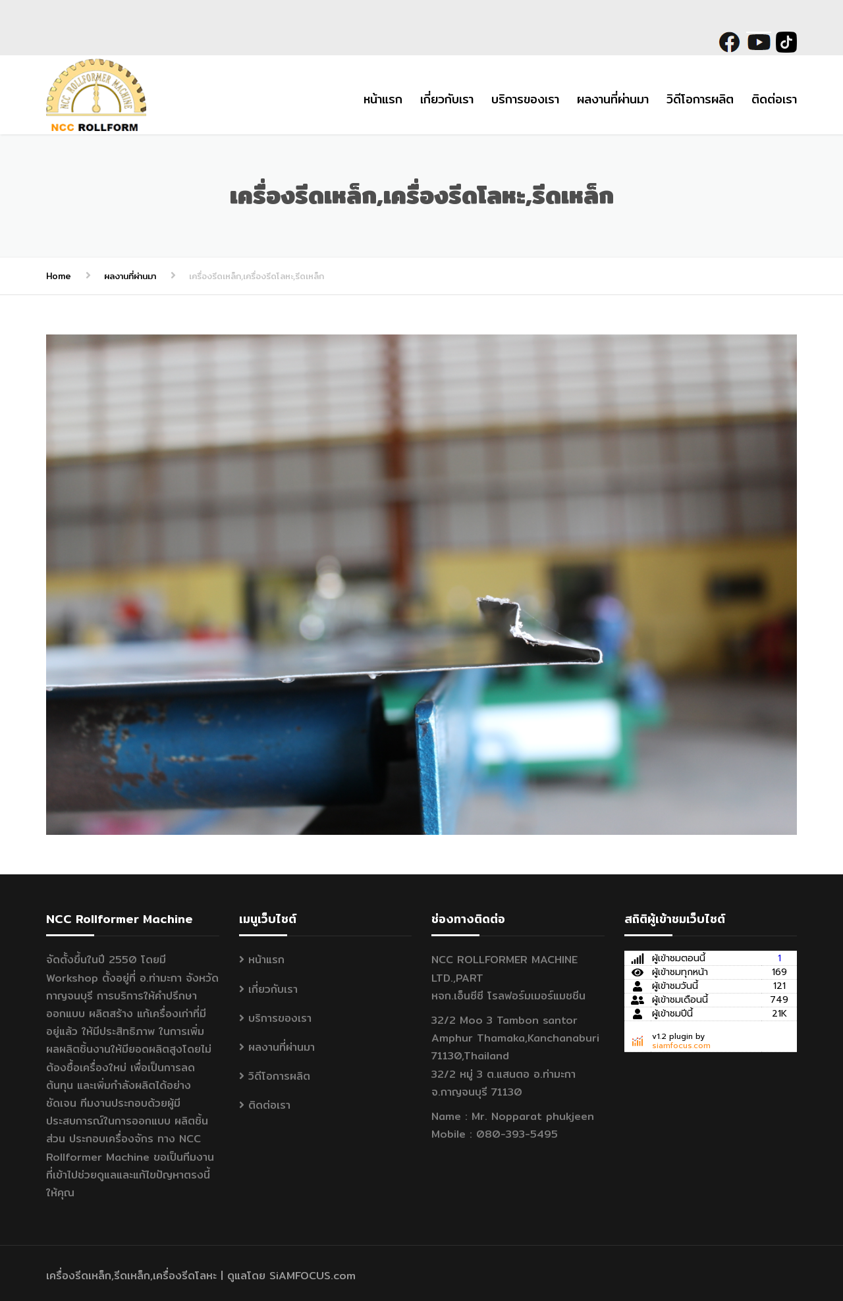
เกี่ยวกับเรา (447, 99)
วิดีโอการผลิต (700, 99)
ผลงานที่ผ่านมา (613, 99)
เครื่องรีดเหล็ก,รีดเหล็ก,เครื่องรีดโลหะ (131, 1275)
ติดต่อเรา (774, 99)
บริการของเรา (525, 99)
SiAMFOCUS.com (312, 1275)
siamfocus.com (681, 1045)
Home (58, 275)
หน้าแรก (383, 99)
